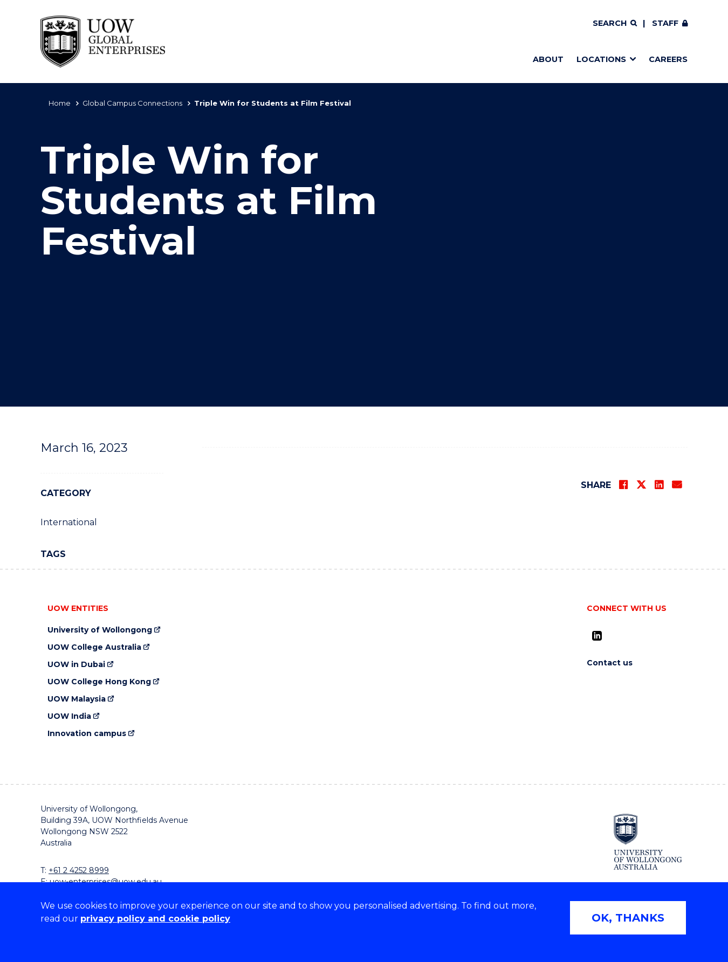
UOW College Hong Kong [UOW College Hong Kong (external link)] (99, 681)
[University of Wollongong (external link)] (648, 842)
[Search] (614, 23)
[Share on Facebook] (623, 484)
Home (60, 103)
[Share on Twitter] (641, 484)
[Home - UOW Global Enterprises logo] (102, 41)
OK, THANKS (628, 917)
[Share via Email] (676, 484)
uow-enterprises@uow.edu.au (106, 882)
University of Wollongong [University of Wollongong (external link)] (99, 630)
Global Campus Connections (132, 103)
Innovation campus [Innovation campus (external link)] (86, 733)
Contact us (610, 663)
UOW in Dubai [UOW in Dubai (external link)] (76, 664)
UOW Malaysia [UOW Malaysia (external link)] (76, 699)
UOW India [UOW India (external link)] (69, 716)
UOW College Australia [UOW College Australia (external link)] (94, 647)
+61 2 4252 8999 (79, 870)
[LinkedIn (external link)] (597, 636)
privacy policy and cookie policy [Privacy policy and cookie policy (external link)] (155, 918)
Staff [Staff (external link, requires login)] (665, 23)
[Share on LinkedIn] (659, 484)
